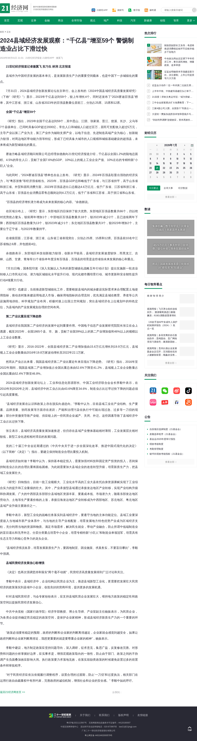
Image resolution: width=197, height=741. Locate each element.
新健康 (148, 20)
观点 (92, 20)
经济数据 (182, 188)
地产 (106, 20)
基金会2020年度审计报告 (162, 439)
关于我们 (85, 715)
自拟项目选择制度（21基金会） (166, 429)
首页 (6, 20)
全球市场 (76, 20)
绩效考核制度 (156, 444)
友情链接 (142, 715)
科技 (119, 20)
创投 (162, 20)
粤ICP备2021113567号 (76, 723)
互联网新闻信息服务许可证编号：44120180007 (109, 723)
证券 (33, 20)
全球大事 (168, 188)
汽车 (133, 20)
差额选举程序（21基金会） (163, 434)
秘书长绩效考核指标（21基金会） (167, 454)
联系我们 (104, 715)
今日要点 (153, 188)
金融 (47, 20)
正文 (9, 32)
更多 (189, 20)
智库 (176, 20)
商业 (60, 20)
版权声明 (123, 715)
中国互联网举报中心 (69, 727)
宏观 (20, 20)
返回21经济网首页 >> (12, 692)
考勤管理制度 (156, 449)
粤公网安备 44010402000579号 (98, 735)
